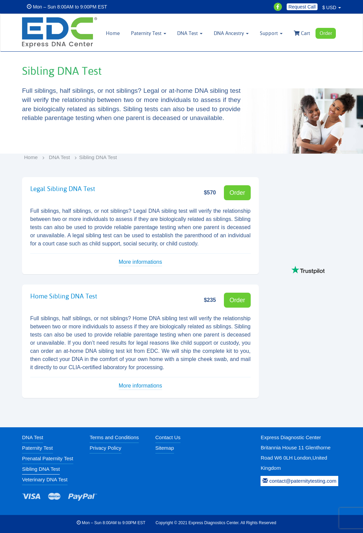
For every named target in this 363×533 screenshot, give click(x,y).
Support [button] (271, 33)
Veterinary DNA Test (45, 479)
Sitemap (164, 448)
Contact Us (167, 437)
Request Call (302, 7)
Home (113, 33)
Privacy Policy (105, 448)
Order (326, 33)
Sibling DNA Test (41, 469)
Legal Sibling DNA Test (62, 188)
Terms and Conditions (114, 437)
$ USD (331, 7)
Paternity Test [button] (148, 33)
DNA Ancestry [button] (231, 33)
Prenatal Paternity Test (47, 458)
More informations (140, 262)
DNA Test (59, 157)
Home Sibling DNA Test (63, 296)
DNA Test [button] (190, 33)
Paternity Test (37, 448)
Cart (302, 33)
